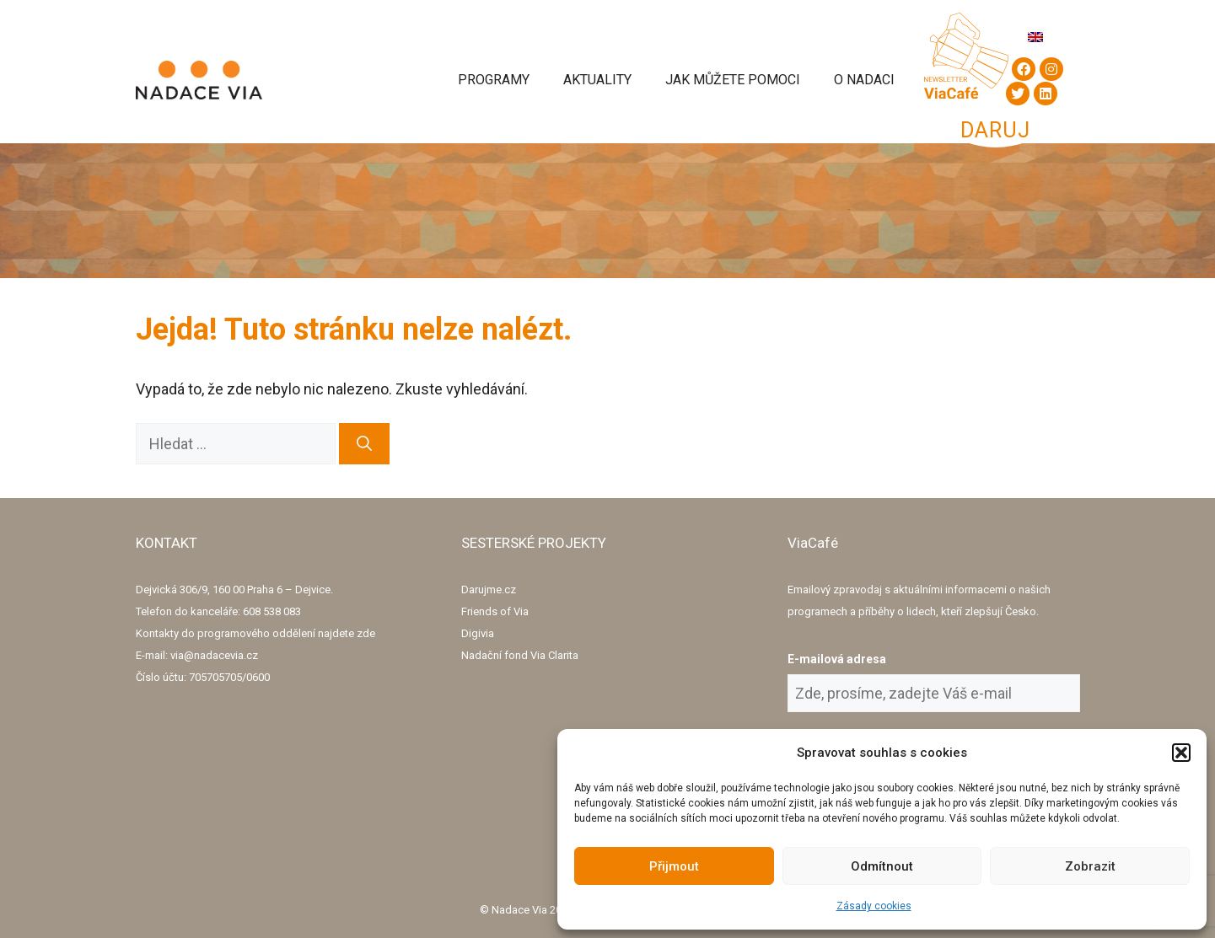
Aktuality (597, 80)
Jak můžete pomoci (732, 80)
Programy (494, 80)
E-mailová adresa (837, 659)
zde (366, 633)
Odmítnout (882, 866)
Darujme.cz (488, 589)
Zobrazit (1090, 866)
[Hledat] (364, 443)
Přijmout (674, 866)
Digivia (477, 633)
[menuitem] (1035, 37)
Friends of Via (495, 611)
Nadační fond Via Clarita (519, 655)
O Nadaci (864, 80)
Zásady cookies (873, 906)
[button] (1181, 752)
